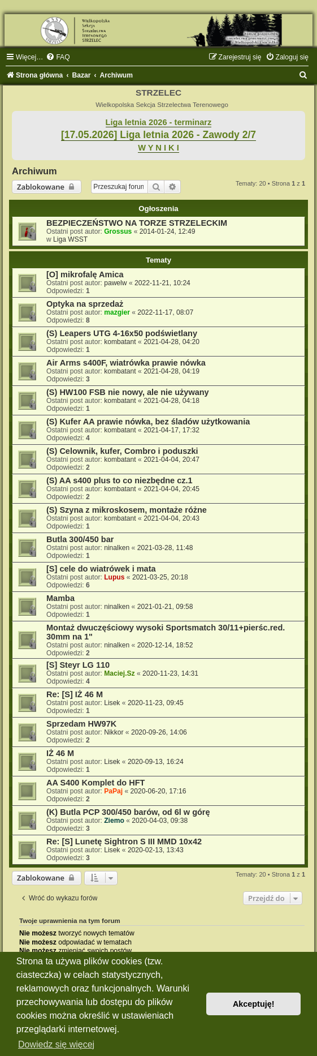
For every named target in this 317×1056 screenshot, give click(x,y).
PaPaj (113, 791)
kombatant (120, 342)
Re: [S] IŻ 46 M (74, 694)
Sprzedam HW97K (81, 723)
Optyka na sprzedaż (84, 303)
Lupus (114, 577)
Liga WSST (70, 239)
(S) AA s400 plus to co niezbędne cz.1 (119, 480)
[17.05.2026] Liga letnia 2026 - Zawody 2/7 (158, 134)
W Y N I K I (158, 147)
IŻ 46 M (60, 753)
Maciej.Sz (119, 673)
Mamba (60, 598)
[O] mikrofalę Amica (85, 274)
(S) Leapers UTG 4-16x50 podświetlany (121, 333)
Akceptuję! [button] (254, 1003)
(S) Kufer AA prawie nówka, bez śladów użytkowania (148, 421)
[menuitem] (58, 57)
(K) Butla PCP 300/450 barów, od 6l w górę (128, 812)
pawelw (115, 283)
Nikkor (113, 732)
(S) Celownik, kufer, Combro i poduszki (122, 451)
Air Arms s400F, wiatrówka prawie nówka (126, 362)
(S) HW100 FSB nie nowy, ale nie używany (127, 392)
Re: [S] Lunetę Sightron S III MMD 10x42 (124, 841)
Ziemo (114, 821)
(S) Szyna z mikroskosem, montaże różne (126, 509)
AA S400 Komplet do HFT (95, 782)
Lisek (112, 703)
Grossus (118, 231)
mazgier (117, 312)
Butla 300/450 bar (80, 539)
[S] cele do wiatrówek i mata (101, 568)
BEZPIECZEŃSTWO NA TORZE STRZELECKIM (136, 222)
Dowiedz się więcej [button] (56, 1044)
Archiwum (34, 171)
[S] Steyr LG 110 (78, 664)
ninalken (116, 548)
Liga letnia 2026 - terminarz (159, 122)
